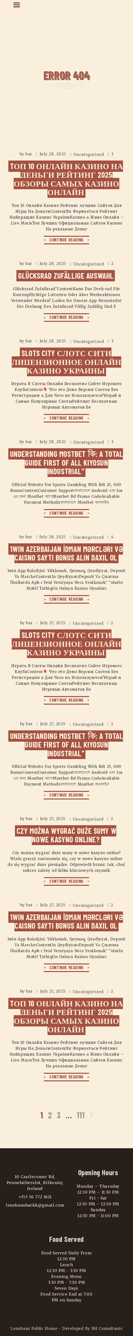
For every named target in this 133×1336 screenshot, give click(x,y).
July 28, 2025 (53, 154)
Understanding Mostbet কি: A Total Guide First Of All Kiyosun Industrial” (66, 462)
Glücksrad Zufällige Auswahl (66, 275)
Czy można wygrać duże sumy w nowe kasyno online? (66, 835)
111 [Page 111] (81, 1115)
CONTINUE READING (66, 239)
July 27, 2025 (53, 623)
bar (28, 154)
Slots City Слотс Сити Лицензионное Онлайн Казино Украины (66, 361)
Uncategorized (88, 154)
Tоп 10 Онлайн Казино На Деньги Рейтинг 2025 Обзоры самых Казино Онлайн (66, 179)
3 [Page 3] (59, 1115)
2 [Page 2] (50, 1115)
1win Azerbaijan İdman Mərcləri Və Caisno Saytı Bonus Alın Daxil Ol (66, 553)
